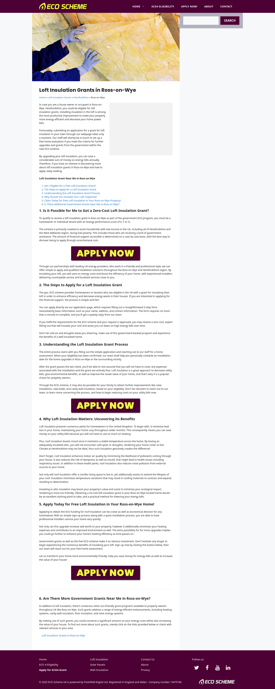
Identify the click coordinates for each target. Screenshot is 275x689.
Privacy (145, 670)
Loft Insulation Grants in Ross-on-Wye (63, 635)
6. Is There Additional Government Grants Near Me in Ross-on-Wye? (80, 204)
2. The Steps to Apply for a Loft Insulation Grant (69, 189)
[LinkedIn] (228, 668)
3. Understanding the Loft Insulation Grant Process (71, 193)
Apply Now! (189, 6)
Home (140, 6)
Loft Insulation (99, 659)
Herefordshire (81, 97)
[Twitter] (196, 668)
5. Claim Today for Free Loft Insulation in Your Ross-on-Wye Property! (81, 200)
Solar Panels (97, 664)
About (208, 6)
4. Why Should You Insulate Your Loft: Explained (69, 196)
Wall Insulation (99, 670)
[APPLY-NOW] (106, 260)
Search (230, 20)
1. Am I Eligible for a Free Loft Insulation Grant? (69, 185)
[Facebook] (207, 668)
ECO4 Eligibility (163, 6)
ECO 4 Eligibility (48, 664)
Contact (226, 6)
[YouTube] (217, 668)
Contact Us (147, 659)
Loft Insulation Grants (59, 97)
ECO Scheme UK (57, 682)
